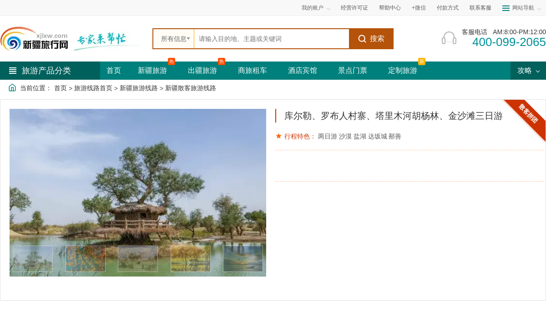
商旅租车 (252, 70)
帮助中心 (390, 8)
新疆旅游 (152, 70)
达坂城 (377, 136)
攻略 (528, 70)
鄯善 (395, 136)
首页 (113, 70)
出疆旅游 (202, 70)
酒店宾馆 (302, 70)
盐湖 (360, 136)
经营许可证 (354, 8)
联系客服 (480, 8)
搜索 (371, 38)
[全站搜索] (271, 38)
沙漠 (345, 136)
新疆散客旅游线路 (190, 88)
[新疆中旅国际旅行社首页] (73, 38)
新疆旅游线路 (139, 88)
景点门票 (352, 70)
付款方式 (448, 8)
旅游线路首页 (93, 88)
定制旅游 (402, 70)
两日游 (327, 136)
